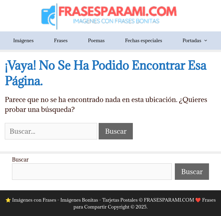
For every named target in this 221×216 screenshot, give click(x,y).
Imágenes (23, 40)
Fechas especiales (143, 40)
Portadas (200, 40)
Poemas (96, 40)
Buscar (20, 159)
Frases (60, 40)
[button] (209, 40)
